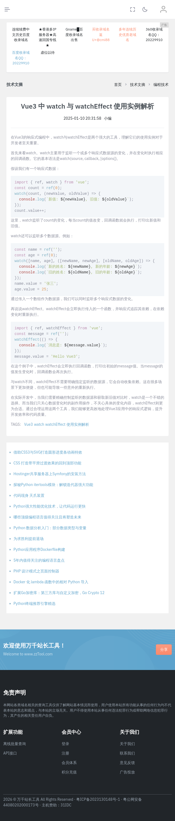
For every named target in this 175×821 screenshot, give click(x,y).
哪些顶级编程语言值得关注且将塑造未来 (47, 517)
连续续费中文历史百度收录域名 (21, 34)
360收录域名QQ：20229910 (154, 34)
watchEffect (55, 424)
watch (39, 424)
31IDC (66, 805)
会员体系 (69, 762)
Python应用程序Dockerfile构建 (39, 549)
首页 (118, 84)
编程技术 (161, 84)
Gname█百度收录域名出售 (74, 34)
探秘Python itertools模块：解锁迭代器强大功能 (53, 484)
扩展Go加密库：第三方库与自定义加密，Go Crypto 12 (58, 592)
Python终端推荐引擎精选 (34, 603)
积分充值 (69, 772)
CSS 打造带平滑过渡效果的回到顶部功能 (47, 463)
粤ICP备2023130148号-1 (98, 799)
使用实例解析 (77, 424)
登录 (65, 743)
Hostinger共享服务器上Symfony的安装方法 (49, 473)
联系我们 (127, 753)
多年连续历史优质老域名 (127, 34)
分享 (164, 649)
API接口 (10, 753)
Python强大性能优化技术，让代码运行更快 (49, 506)
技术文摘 (137, 84)
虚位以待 (48, 52)
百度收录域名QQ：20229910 (21, 57)
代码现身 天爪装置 (28, 495)
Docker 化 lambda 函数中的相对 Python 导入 (50, 581)
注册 (65, 753)
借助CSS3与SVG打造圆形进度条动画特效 (47, 452)
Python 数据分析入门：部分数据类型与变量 (49, 527)
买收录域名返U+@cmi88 (101, 34)
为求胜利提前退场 (28, 538)
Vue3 (28, 424)
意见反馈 (127, 762)
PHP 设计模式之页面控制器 (36, 571)
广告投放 (127, 772)
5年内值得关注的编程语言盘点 (39, 560)
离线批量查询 (14, 743)
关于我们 (127, 743)
